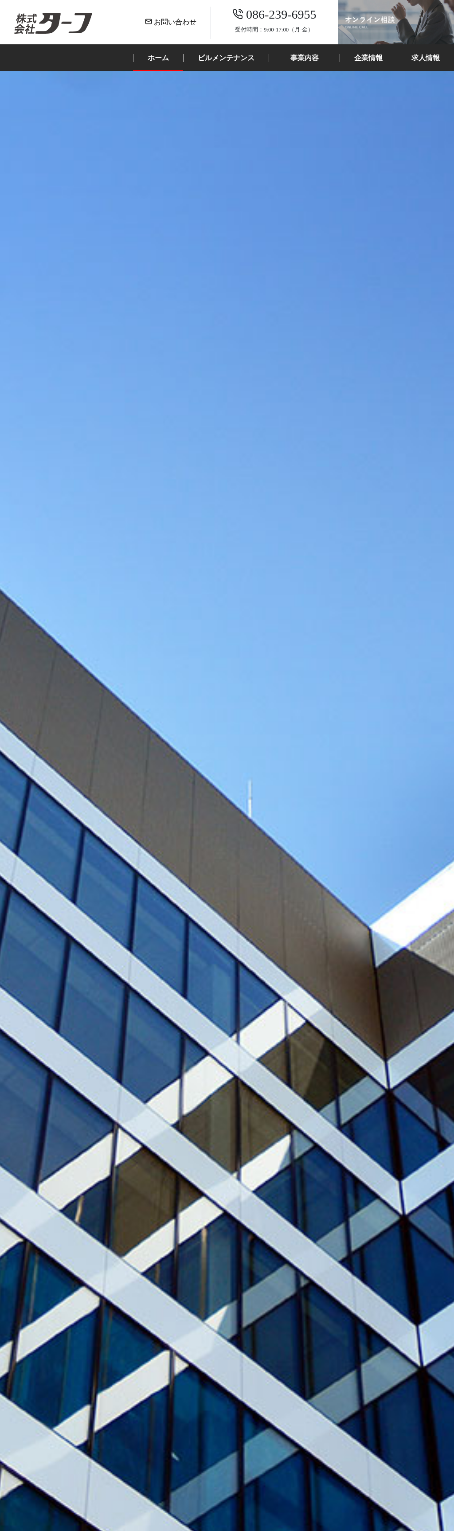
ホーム (158, 58)
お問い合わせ (170, 22)
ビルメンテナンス (226, 58)
